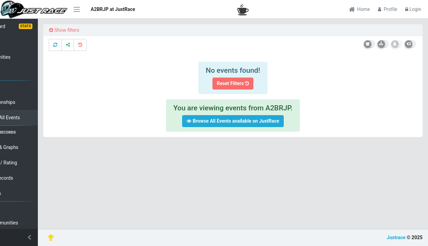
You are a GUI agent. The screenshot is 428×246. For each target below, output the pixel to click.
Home (359, 9)
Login (413, 9)
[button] (34, 237)
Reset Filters (248, 83)
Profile (387, 9)
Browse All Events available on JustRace (248, 121)
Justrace (396, 237)
